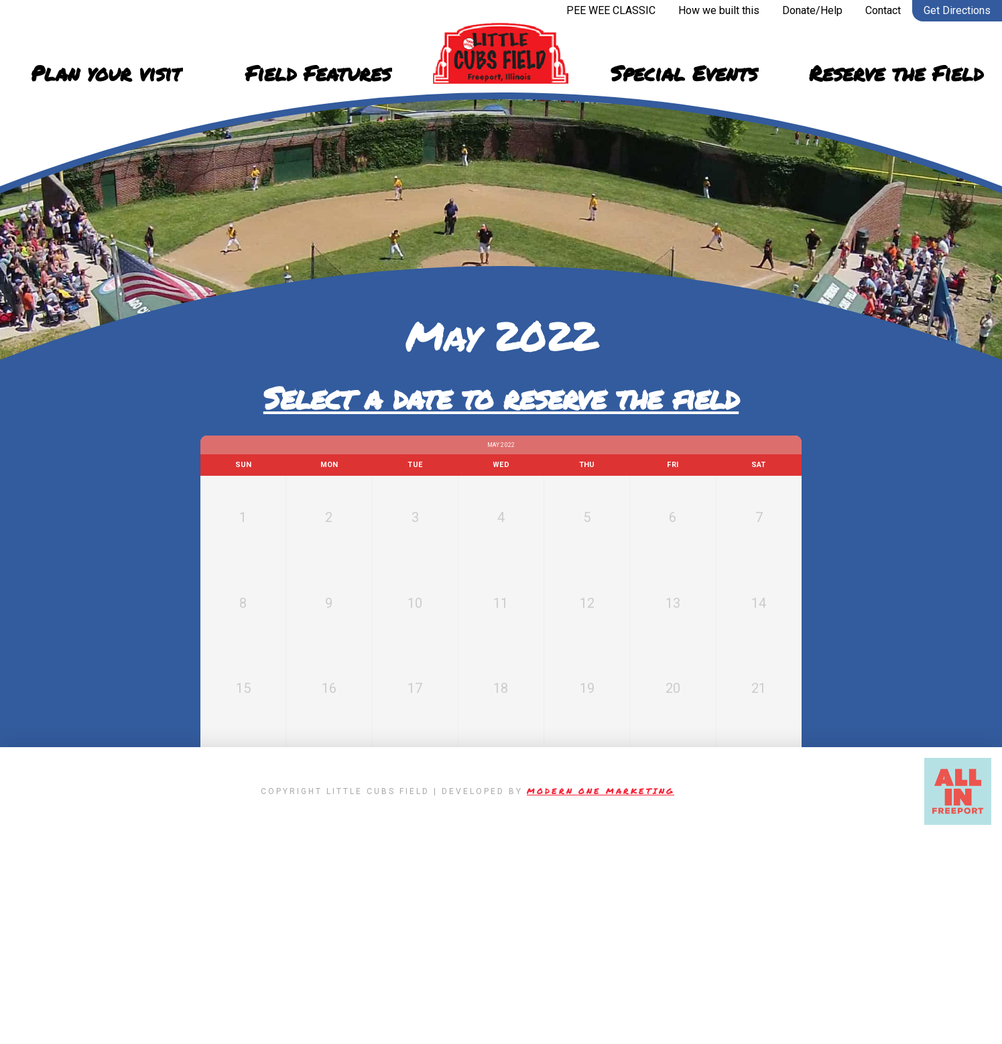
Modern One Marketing (600, 999)
